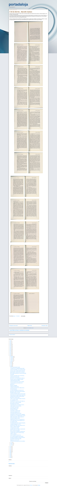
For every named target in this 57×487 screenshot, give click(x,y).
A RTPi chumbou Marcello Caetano (15, 367)
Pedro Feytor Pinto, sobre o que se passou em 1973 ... (17, 425)
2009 (10, 451)
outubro (11, 358)
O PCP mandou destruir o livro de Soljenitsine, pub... (17, 420)
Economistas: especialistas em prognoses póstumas (17, 437)
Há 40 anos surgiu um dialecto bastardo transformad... (17, 370)
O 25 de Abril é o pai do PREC (14, 407)
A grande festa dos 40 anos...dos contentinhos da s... (17, 419)
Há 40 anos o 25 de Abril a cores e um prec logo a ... (17, 375)
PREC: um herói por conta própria (15, 430)
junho (11, 363)
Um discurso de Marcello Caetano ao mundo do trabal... (18, 393)
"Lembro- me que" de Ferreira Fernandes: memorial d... (18, 398)
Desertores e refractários (13, 385)
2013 (10, 446)
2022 (10, 345)
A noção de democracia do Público (15, 380)
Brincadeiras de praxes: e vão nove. (15, 392)
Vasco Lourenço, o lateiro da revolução (15, 402)
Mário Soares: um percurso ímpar (15, 397)
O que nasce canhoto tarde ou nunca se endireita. (17, 381)
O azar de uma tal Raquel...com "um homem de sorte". (17, 369)
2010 (10, 450)
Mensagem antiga (45, 325)
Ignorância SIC (12, 384)
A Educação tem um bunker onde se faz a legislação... (17, 414)
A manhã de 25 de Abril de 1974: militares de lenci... (17, 387)
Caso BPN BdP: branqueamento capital (15, 438)
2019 (10, 349)
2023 (10, 344)
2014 (10, 355)
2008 (10, 452)
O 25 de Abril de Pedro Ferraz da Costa (15, 413)
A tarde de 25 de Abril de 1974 (14, 386)
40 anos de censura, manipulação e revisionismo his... (17, 431)
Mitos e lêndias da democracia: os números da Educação (18, 373)
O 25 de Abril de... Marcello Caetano (15, 410)
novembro (11, 357)
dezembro (11, 356)
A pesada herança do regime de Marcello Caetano (17, 396)
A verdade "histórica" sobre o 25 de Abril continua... (17, 432)
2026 (10, 340)
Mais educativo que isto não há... (14, 403)
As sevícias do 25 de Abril (13, 409)
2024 (10, 343)
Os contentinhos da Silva (13, 421)
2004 (10, 456)
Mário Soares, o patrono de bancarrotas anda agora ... (17, 391)
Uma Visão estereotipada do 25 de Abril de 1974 (17, 390)
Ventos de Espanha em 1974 (14, 408)
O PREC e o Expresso (13, 433)
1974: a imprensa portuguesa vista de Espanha (16, 436)
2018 (10, 350)
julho (11, 362)
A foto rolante (12, 374)
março (11, 442)
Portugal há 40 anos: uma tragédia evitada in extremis (17, 415)
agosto (11, 361)
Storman (31, 485)
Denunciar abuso (12, 463)
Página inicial (29, 325)
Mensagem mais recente (13, 325)
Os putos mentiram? (12, 334)
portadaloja (18, 4)
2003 (10, 457)
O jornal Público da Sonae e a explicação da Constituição (19, 330)
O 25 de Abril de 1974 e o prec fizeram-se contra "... (17, 404)
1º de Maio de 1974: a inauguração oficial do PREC (17, 368)
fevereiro (11, 443)
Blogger (39, 485)
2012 (10, 447)
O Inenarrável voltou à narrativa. (14, 427)
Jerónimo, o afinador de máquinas (15, 426)
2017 (10, 351)
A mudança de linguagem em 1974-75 (15, 424)
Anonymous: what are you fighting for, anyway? (16, 379)
